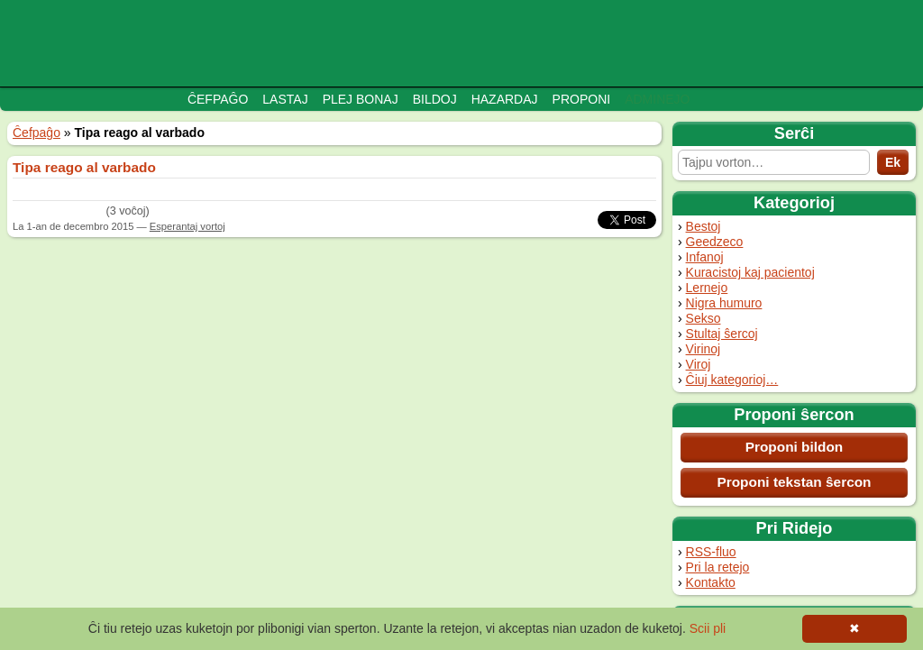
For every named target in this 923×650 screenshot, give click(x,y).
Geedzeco (715, 241)
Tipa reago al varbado (84, 167)
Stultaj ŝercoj (722, 333)
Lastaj (284, 99)
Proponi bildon (794, 446)
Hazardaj (504, 99)
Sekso (703, 318)
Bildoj (435, 99)
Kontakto (711, 582)
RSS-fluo (711, 552)
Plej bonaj (360, 99)
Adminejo (657, 99)
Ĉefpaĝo (217, 99)
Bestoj (703, 226)
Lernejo (707, 287)
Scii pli (708, 628)
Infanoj (705, 257)
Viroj (698, 364)
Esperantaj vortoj (187, 226)
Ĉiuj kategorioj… (732, 379)
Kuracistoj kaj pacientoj (750, 272)
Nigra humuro (724, 303)
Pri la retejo (718, 567)
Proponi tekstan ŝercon (794, 482)
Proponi (582, 99)
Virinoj (703, 349)
